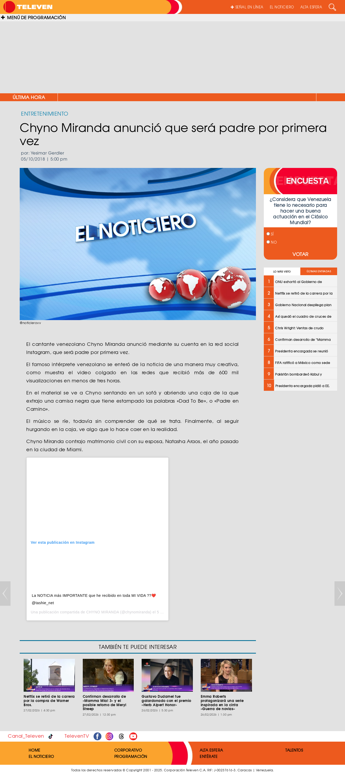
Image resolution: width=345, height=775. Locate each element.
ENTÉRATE (209, 756)
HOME (34, 750)
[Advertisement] (172, 55)
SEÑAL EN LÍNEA (247, 6)
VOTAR (300, 254)
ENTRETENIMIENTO (44, 113)
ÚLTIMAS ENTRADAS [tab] (319, 271)
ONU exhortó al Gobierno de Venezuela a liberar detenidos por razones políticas (248, 97)
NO (271, 242)
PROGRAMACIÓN (130, 756)
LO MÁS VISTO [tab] (282, 271)
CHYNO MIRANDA (102, 612)
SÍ (270, 234)
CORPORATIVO (128, 750)
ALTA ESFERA (311, 6)
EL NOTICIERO (282, 6)
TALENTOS (294, 750)
